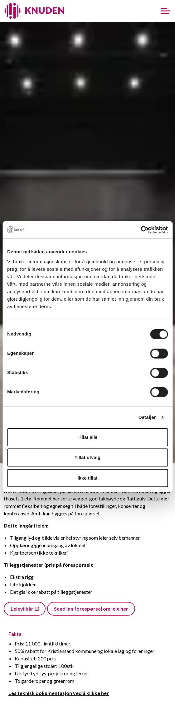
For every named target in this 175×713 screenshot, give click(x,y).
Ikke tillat (87, 478)
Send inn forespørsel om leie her (91, 609)
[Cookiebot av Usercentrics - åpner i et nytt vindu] (140, 230)
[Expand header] (165, 11)
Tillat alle (88, 437)
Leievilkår (24, 609)
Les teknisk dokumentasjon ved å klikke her (58, 693)
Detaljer (147, 417)
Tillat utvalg (87, 457)
